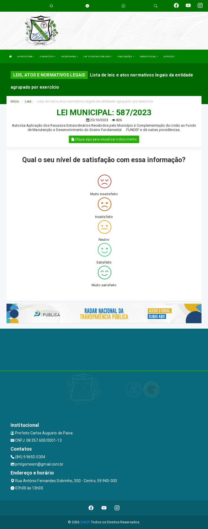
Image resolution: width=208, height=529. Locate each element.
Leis (28, 101)
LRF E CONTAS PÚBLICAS (97, 56)
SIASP (85, 522)
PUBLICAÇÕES (126, 56)
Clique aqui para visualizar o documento (104, 139)
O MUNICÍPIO (48, 56)
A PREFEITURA (25, 56)
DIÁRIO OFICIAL (149, 56)
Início (15, 101)
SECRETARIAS (69, 56)
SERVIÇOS (168, 56)
